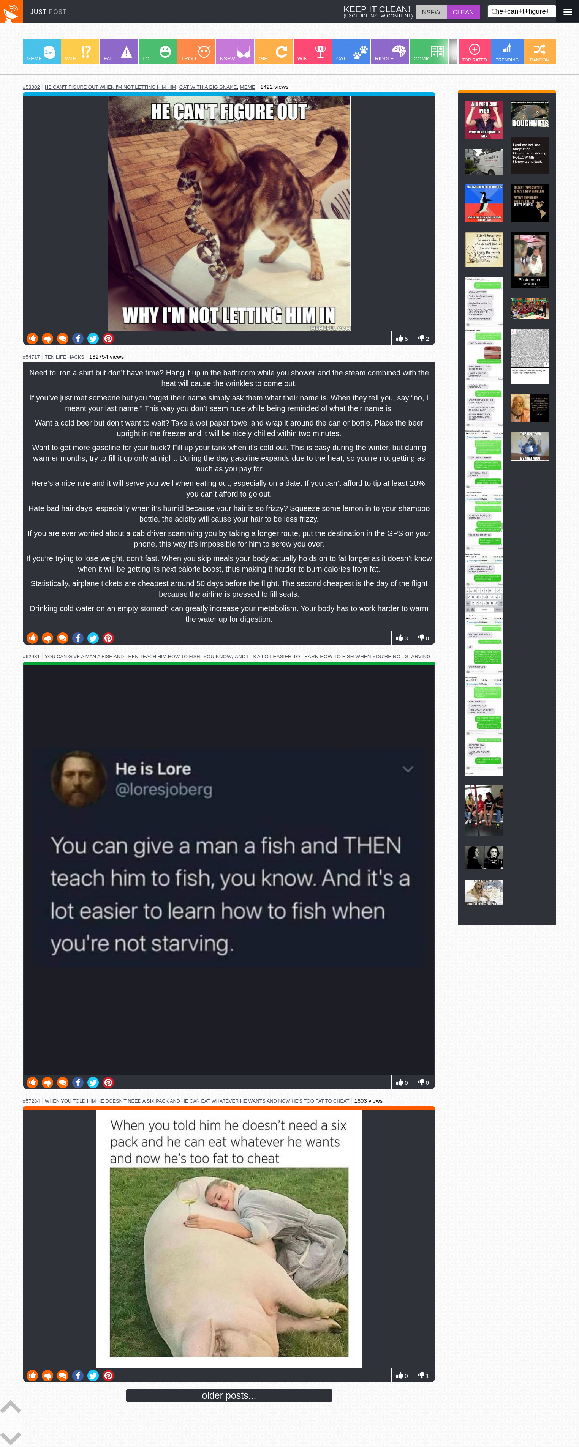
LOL (156, 53)
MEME (41, 53)
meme (247, 87)
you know (217, 656)
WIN (311, 53)
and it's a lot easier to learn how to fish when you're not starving (333, 656)
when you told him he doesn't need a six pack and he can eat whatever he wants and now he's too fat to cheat (197, 1101)
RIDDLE (390, 53)
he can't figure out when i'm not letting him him (110, 87)
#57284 (31, 1101)
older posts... (229, 1395)
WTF (78, 53)
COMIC (429, 53)
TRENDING (507, 52)
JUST (48, 12)
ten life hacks (64, 357)
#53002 (31, 87)
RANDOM (540, 53)
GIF (273, 53)
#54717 (31, 357)
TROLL (195, 53)
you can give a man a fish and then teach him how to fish (122, 656)
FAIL (118, 53)
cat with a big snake (208, 87)
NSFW (235, 53)
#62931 (31, 656)
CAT (352, 53)
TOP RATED (474, 53)
